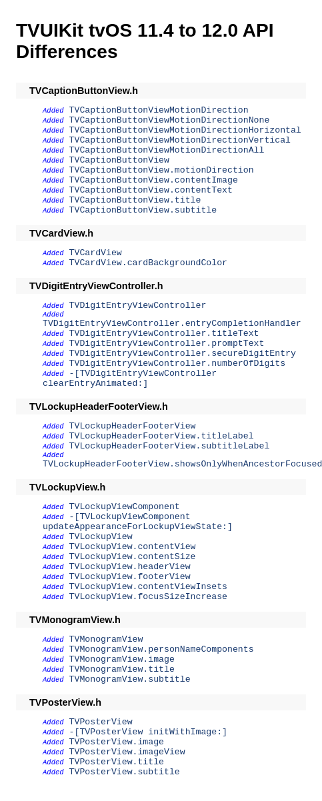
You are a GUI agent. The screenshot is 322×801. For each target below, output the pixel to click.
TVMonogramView (106, 639)
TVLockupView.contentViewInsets (148, 587)
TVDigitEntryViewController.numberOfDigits (177, 364)
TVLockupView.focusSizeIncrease (148, 597)
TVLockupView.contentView (132, 547)
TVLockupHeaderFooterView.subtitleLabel (169, 446)
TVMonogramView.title (122, 669)
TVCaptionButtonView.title (135, 200)
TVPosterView (101, 722)
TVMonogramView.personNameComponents (161, 649)
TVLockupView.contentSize (132, 557)
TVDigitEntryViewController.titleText (164, 334)
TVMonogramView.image (122, 659)
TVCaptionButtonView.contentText (151, 190)
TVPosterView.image (116, 742)
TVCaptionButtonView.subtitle (143, 210)
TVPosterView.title (116, 762)
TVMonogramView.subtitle (130, 679)
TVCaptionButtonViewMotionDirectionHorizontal (185, 130)
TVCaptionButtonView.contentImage (153, 180)
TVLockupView (101, 537)
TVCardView (95, 253)
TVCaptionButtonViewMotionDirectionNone (169, 120)
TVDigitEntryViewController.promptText (167, 344)
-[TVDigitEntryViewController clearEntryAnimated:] (130, 379)
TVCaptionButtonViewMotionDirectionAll (167, 150)
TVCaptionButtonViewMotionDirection (159, 110)
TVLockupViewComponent (124, 507)
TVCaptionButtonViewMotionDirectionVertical (180, 140)
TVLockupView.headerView (130, 567)
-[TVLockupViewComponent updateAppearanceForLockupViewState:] (138, 522)
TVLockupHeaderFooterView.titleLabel (161, 436)
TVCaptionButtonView (119, 160)
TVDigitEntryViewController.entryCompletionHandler (172, 324)
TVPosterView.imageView (127, 752)
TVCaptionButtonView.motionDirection (161, 170)
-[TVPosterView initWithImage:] (148, 732)
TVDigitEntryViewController (138, 306)
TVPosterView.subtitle (124, 772)
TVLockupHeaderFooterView (132, 426)
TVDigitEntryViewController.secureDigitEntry (182, 354)
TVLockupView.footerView (130, 577)
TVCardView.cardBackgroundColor (148, 263)
